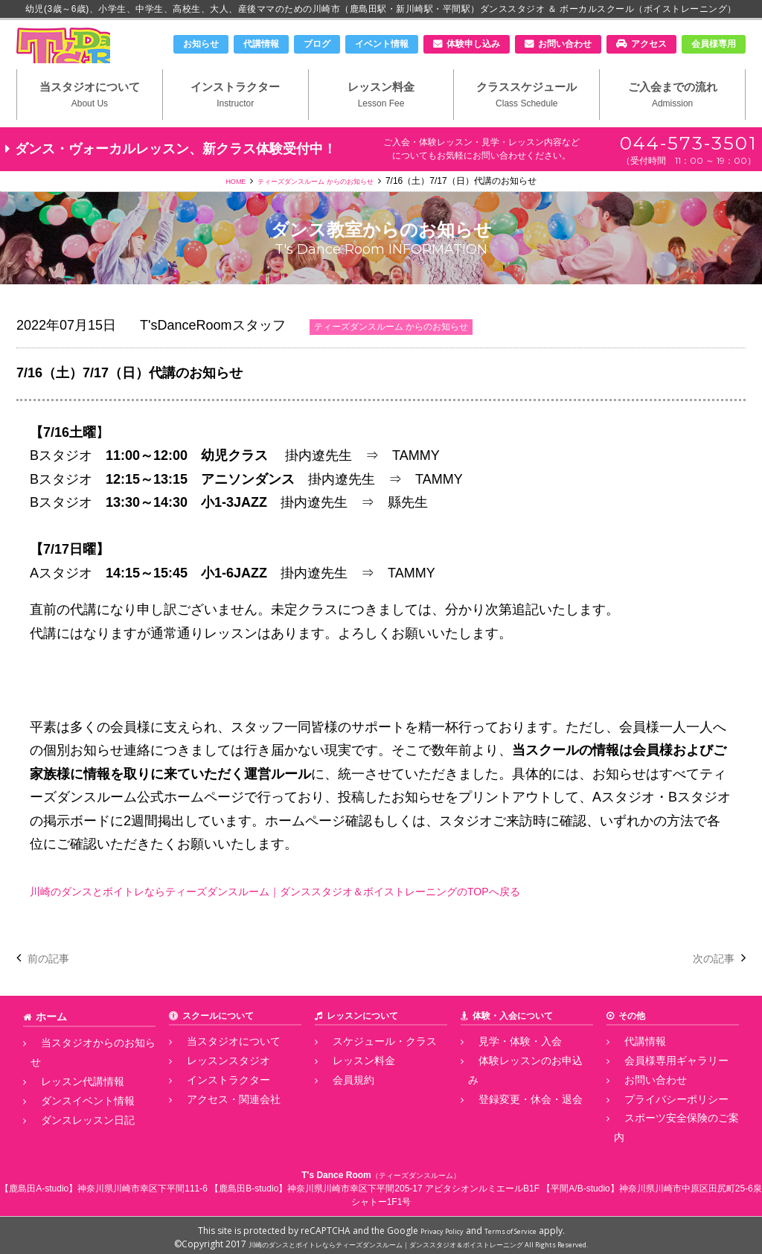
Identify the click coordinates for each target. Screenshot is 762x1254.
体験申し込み (473, 44)
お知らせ (201, 44)
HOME (216, 209)
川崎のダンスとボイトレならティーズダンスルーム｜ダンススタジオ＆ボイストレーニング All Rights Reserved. (418, 1239)
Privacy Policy (433, 1226)
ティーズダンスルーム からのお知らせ (319, 209)
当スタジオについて (89, 119)
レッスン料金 (381, 119)
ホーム (49, 1044)
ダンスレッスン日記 (71, 1118)
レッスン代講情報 (66, 1085)
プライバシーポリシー (658, 1118)
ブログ (317, 44)
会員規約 (340, 1101)
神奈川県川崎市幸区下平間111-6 (142, 1184)
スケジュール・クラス (367, 1068)
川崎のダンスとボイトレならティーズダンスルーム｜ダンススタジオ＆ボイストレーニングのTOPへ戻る (345, 919)
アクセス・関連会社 (216, 1118)
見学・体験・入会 (504, 1068)
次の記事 (707, 986)
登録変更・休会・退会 (512, 1101)
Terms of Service (517, 1226)
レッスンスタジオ (212, 1085)
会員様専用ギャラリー (658, 1085)
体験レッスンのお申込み (517, 1085)
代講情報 (261, 44)
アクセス (649, 44)
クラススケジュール (526, 119)
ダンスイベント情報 (71, 1101)
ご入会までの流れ (672, 119)
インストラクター (235, 119)
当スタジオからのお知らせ (84, 1068)
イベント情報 (382, 44)
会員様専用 (713, 44)
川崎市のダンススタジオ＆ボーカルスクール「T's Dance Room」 (94, 57)
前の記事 (54, 986)
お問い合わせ (565, 44)
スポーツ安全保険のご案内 (667, 1135)
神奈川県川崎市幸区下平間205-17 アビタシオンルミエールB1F (413, 1184)
